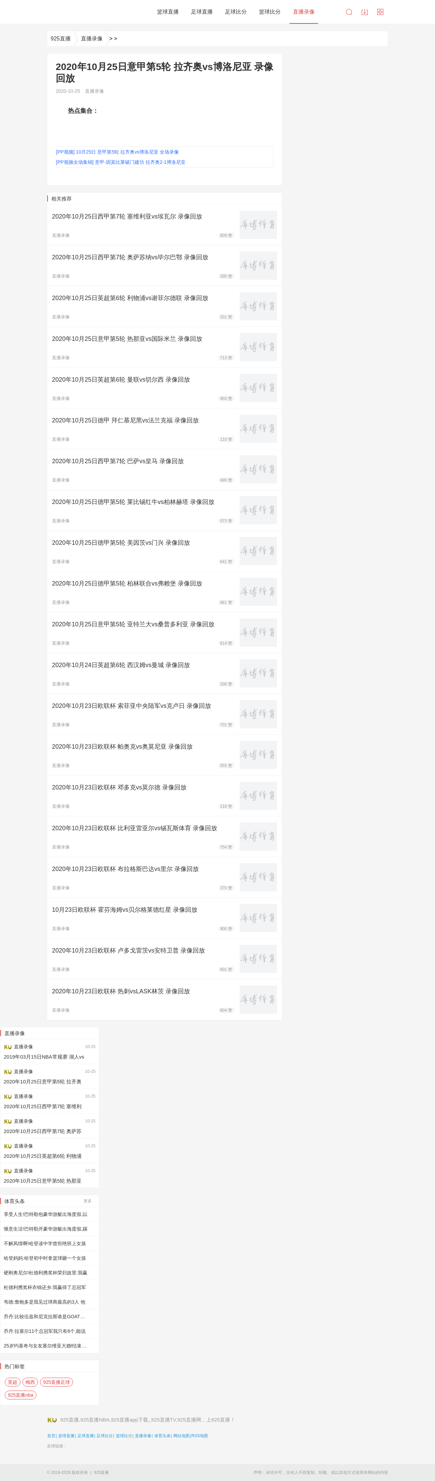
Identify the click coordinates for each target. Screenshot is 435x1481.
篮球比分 (124, 1435)
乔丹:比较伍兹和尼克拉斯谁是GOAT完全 (47, 1316)
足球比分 (105, 1435)
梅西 (30, 1382)
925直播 (61, 38)
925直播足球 (56, 1382)
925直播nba (20, 1395)
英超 (12, 1382)
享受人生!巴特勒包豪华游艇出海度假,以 (45, 1214)
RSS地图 (199, 1435)
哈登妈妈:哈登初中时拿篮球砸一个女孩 (45, 1258)
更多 (88, 1201)
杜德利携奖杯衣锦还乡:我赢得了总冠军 (45, 1287)
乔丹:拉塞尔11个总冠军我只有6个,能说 (45, 1331)
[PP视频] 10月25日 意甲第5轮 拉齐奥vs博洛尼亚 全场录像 (117, 152)
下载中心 (364, 12)
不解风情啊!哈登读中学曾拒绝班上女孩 (45, 1243)
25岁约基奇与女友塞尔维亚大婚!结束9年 (46, 1345)
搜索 (349, 12)
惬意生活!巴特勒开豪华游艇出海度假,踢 (45, 1229)
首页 (51, 1435)
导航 (380, 12)
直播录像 (92, 38)
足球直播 (85, 1435)
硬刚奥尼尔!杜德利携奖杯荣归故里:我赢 (45, 1272)
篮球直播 (66, 1435)
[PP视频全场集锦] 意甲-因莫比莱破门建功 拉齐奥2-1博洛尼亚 (121, 162)
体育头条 (162, 1435)
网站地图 (181, 1435)
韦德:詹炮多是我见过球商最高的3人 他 (44, 1302)
